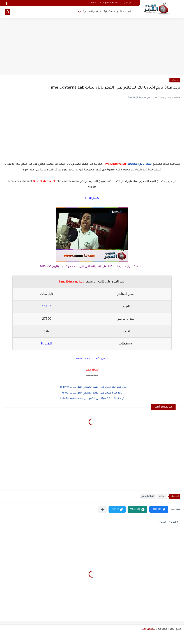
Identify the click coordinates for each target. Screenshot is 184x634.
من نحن (127, 3)
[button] (158, 509)
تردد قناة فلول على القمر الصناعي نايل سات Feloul (92, 393)
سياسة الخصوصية (109, 3)
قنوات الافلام (147, 496)
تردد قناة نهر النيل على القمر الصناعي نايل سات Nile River (92, 387)
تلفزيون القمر (148, 629)
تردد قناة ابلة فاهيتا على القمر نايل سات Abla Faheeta (92, 398)
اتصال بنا (91, 3)
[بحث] (7, 12)
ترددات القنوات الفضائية (117, 11)
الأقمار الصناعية (92, 11)
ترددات (175, 80)
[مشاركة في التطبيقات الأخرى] (102, 509)
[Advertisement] (92, 47)
